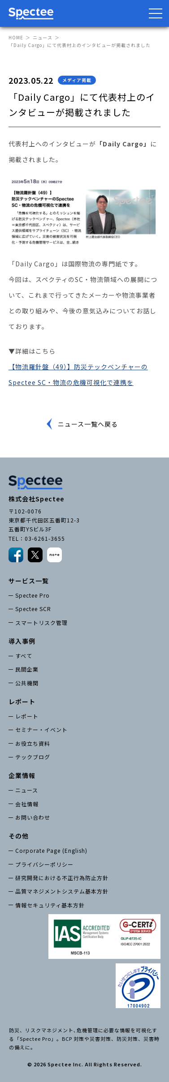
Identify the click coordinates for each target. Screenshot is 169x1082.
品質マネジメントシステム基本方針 (61, 891)
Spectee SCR (33, 608)
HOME (16, 37)
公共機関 (27, 683)
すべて (23, 655)
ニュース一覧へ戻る (88, 423)
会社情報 (27, 804)
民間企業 (27, 669)
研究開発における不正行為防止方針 (61, 877)
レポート (27, 716)
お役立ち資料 (32, 743)
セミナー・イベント (41, 729)
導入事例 (22, 641)
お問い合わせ (32, 817)
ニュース (42, 37)
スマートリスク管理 (41, 622)
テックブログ (32, 757)
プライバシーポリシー (44, 864)
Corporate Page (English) (51, 850)
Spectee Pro (32, 595)
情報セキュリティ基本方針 (50, 905)
